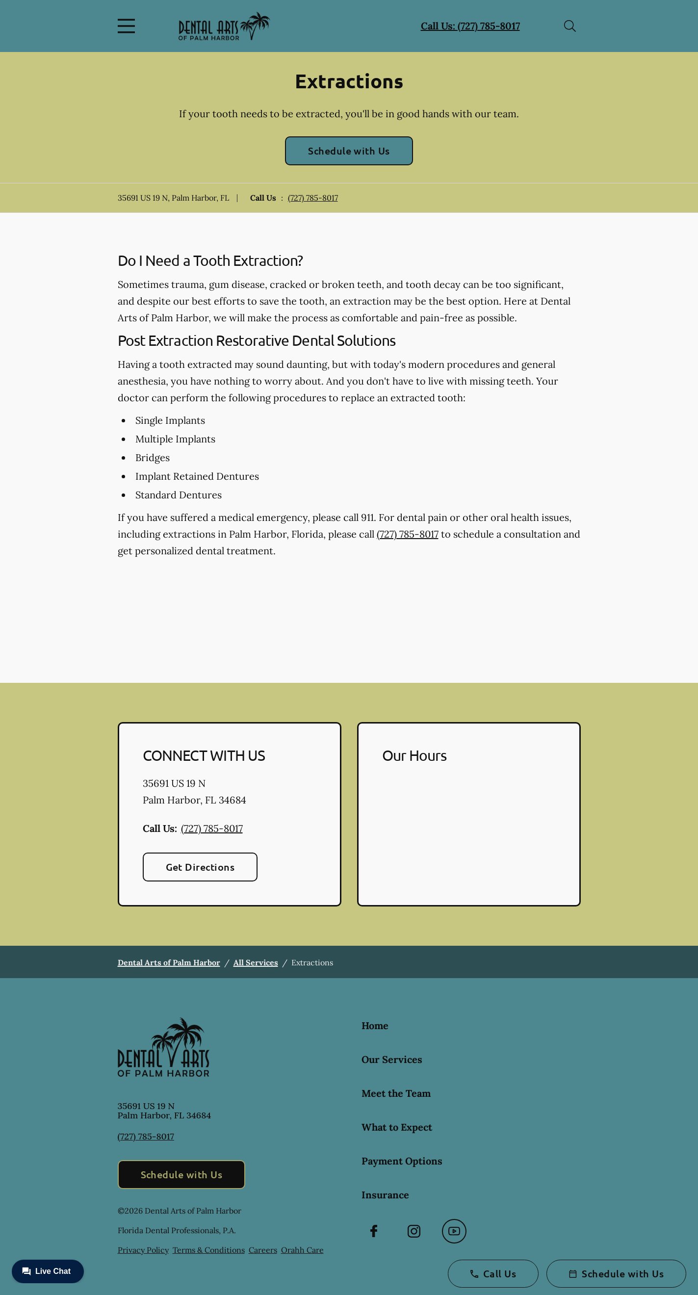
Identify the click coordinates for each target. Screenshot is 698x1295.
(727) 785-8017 (313, 198)
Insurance (385, 1195)
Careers (263, 1250)
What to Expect (397, 1127)
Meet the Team (396, 1093)
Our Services (392, 1059)
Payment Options (402, 1161)
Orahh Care (302, 1250)
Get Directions (200, 866)
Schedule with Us (349, 150)
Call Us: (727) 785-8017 (470, 26)
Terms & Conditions (209, 1250)
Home (375, 1025)
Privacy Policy (143, 1250)
